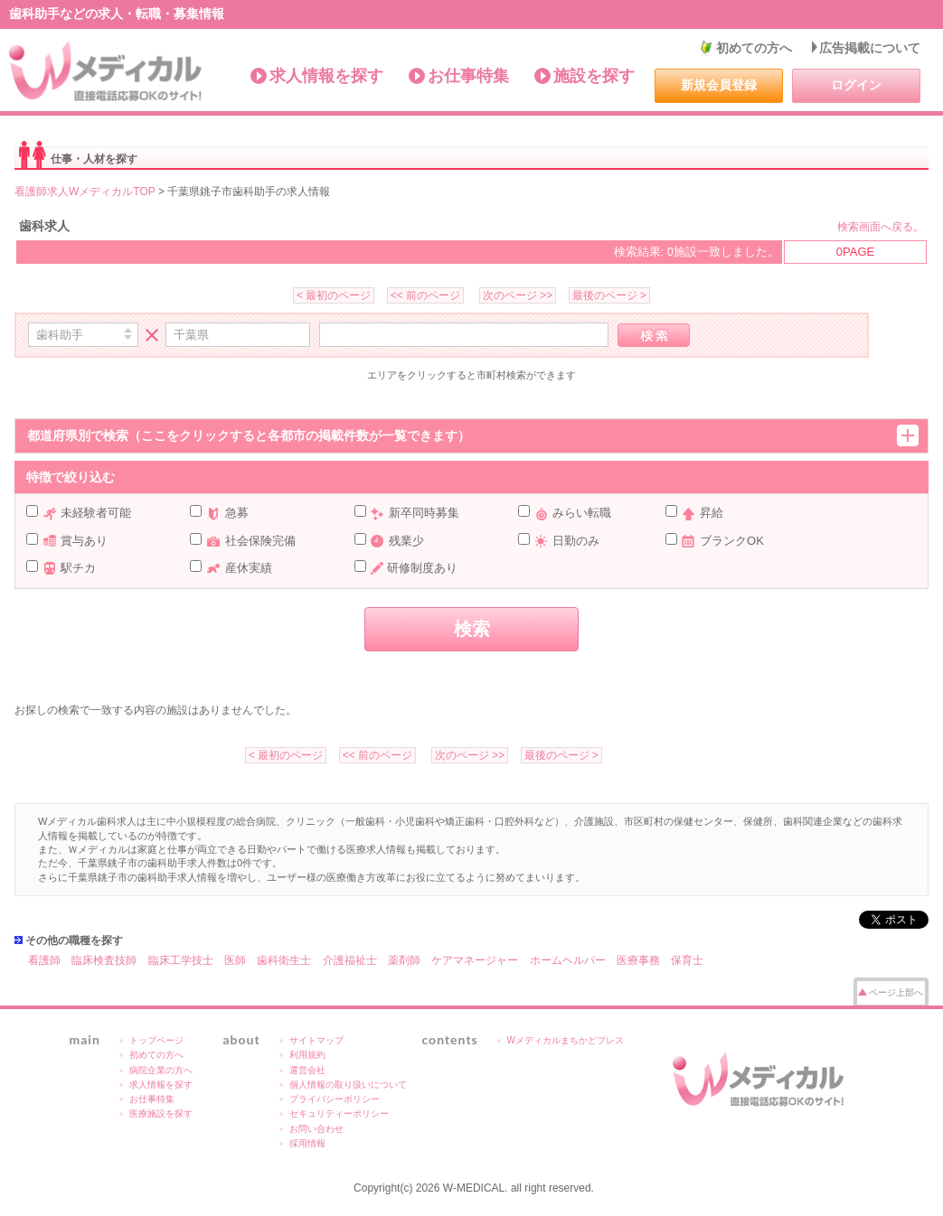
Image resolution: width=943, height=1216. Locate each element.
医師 (235, 960)
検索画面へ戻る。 (880, 226)
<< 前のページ (425, 295)
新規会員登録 (719, 85)
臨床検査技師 (104, 960)
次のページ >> (517, 295)
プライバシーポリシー (334, 1099)
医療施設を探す (161, 1113)
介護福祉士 (350, 960)
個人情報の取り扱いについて (348, 1085)
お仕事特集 (468, 76)
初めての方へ (754, 48)
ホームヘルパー (568, 960)
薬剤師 (404, 960)
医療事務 (638, 960)
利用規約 (307, 1055)
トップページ (156, 1040)
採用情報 (307, 1143)
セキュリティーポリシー (339, 1113)
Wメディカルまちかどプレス (566, 1040)
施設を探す (594, 76)
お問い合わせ (316, 1129)
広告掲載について (869, 48)
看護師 (44, 960)
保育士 (687, 960)
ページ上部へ (896, 992)
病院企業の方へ (161, 1070)
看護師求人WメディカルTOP (85, 191)
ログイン (856, 85)
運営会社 (307, 1070)
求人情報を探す (326, 76)
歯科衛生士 (284, 960)
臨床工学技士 (180, 960)
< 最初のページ (334, 295)
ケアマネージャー (474, 960)
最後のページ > (609, 295)
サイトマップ (316, 1040)
